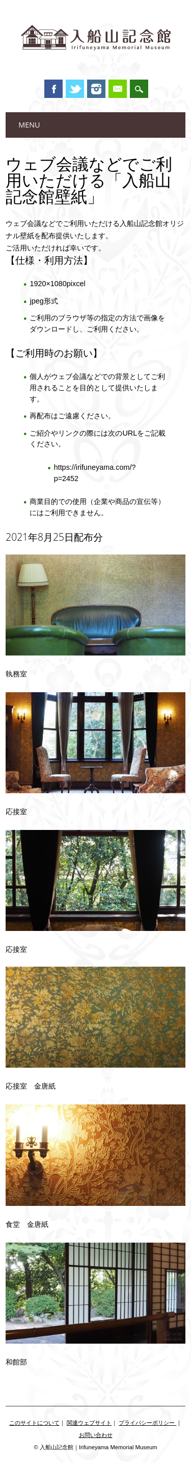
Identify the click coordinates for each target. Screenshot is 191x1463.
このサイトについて (34, 1423)
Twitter (75, 89)
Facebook (53, 89)
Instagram (96, 89)
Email (117, 89)
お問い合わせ (96, 1435)
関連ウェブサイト (89, 1423)
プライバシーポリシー (147, 1423)
